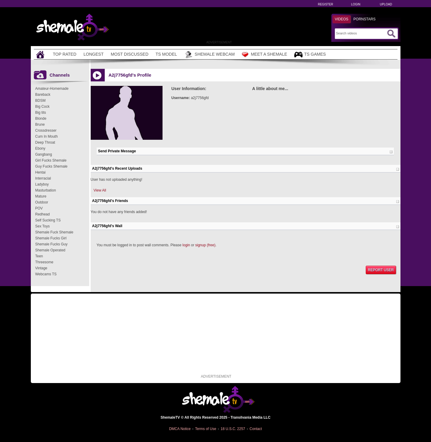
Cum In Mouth (46, 136)
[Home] (41, 54)
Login (355, 4)
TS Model (166, 54)
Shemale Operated (50, 250)
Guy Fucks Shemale (51, 166)
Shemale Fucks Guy (51, 244)
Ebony (40, 148)
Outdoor (41, 202)
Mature (40, 196)
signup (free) (205, 245)
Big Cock (42, 106)
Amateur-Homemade (52, 88)
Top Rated (65, 54)
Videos (341, 19)
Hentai (40, 172)
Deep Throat (45, 142)
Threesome (44, 262)
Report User (381, 270)
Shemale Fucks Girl (51, 238)
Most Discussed (129, 54)
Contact (256, 429)
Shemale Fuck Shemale (54, 232)
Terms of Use (205, 429)
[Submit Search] (391, 33)
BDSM (40, 100)
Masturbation (45, 190)
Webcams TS (46, 274)
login (186, 245)
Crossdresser (46, 130)
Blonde (40, 118)
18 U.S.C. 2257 (233, 429)
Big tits (40, 112)
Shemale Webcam (209, 54)
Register (325, 4)
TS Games (310, 54)
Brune (40, 124)
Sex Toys (42, 226)
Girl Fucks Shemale (51, 160)
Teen (39, 256)
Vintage (41, 268)
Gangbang (43, 154)
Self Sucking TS (48, 220)
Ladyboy (42, 184)
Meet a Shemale (264, 54)
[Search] (361, 33)
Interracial (43, 178)
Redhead (42, 214)
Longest (94, 54)
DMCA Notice (180, 429)
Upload (386, 4)
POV (39, 208)
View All (100, 190)
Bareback (43, 94)
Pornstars (364, 19)
